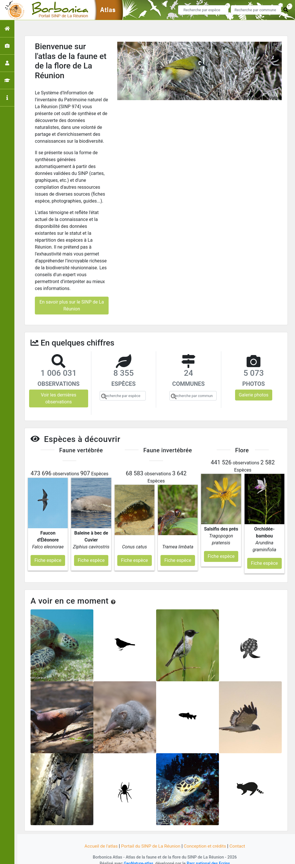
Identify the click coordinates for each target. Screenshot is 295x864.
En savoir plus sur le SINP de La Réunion (71, 305)
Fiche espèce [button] (47, 553)
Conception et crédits (206, 839)
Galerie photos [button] (253, 395)
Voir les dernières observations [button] (58, 398)
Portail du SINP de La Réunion (150, 839)
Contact (239, 839)
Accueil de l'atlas (99, 839)
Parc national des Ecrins (208, 856)
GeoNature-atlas (138, 856)
